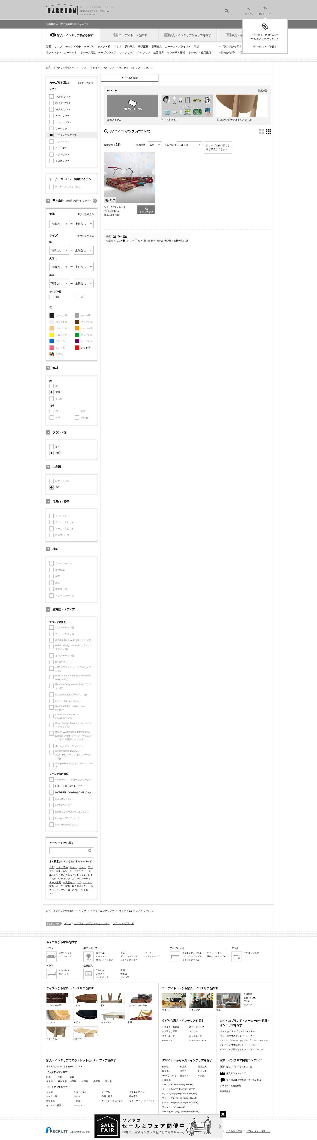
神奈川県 (62, 1081)
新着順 (151, 240)
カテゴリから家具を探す (61, 942)
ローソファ (61, 128)
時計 (196, 46)
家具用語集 (225, 1091)
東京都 (49, 1081)
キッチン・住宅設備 (199, 52)
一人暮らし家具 (169, 1031)
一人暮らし (69, 882)
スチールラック (196, 1027)
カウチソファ (62, 116)
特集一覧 (262, 90)
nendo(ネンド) (169, 1075)
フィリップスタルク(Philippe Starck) (179, 1098)
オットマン (61, 148)
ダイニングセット (137, 1092)
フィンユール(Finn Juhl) (173, 1107)
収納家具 (130, 46)
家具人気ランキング (236, 1073)
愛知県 (108, 1081)
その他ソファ (62, 161)
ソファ (58, 46)
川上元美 (202, 1071)
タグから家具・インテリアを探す (183, 1020)
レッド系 (85, 347)
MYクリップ (265, 10)
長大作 (165, 1071)
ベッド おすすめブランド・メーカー (237, 1036)
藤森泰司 (184, 1075)
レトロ (82, 867)
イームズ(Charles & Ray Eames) (177, 1084)
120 (125, 236)
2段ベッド (64, 974)
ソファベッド (65, 956)
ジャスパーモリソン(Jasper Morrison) (180, 1102)
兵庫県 (96, 1081)
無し (58, 297)
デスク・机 (104, 46)
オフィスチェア (152, 956)
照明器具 (157, 46)
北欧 (51, 867)
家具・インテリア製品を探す (75, 35)
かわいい (65, 878)
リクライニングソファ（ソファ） (92, 923)
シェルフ (124, 977)
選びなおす (88, 83)
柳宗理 (165, 1066)
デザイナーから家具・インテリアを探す (187, 1060)
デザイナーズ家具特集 (230, 1086)
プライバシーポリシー (258, 1131)
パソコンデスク (251, 953)
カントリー (68, 871)
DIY (79, 882)
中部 (60, 1077)
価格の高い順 (181, 240)
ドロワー (193, 1031)
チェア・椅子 (73, 46)
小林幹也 (166, 1080)
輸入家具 (76, 886)
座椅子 (123, 953)
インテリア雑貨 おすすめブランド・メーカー (241, 1049)
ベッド (117, 46)
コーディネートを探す (133, 35)
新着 (48, 46)
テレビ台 (100, 970)
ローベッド (167, 1040)
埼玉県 (73, 1081)
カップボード (195, 1036)
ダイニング (201, 1002)
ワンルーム (249, 1001)
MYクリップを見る (267, 46)
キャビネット (102, 977)
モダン (73, 867)
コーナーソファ (63, 122)
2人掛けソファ (63, 103)
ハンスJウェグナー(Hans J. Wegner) (179, 1093)
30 (114, 236)
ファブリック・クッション (134, 52)
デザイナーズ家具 (170, 1027)
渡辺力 (183, 1071)
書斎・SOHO (250, 998)
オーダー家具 (63, 886)
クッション (79, 1105)
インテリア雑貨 (176, 52)
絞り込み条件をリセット (79, 200)
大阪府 (85, 1081)
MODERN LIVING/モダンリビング (73, 792)
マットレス (64, 970)
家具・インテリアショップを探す (190, 35)
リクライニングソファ (67, 135)
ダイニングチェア (129, 956)
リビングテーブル (190, 960)
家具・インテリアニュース (239, 1067)
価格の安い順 (164, 240)
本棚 (122, 970)
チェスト (100, 974)
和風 (58, 871)
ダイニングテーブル (191, 953)
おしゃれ (76, 878)
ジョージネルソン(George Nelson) (178, 1089)
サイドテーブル (214, 953)
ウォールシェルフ (197, 1040)
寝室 (228, 1002)
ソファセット (62, 154)
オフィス (248, 1004)
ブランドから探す (231, 46)
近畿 (72, 1077)
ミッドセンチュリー (64, 874)
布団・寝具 (107, 1096)
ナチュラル (62, 867)
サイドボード (168, 1036)
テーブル (89, 46)
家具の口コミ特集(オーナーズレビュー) (245, 1080)
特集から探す (228, 52)
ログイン (249, 11)
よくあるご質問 (234, 1131)
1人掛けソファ (63, 96)
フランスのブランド (123, 923)
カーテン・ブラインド (178, 46)
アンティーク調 (58, 1000)
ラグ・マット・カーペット (61, 52)
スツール (100, 953)
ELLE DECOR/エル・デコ (69, 786)
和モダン (81, 874)
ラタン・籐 (64, 890)
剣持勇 (183, 1066)
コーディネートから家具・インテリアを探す (190, 988)
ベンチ (148, 953)
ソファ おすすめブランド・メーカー (237, 1031)
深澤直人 (202, 1066)
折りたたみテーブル (216, 956)
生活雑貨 (158, 52)
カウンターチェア (104, 960)
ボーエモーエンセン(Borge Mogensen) (180, 1111)
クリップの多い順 (136, 240)
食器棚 (123, 974)
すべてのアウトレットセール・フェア (64, 1066)
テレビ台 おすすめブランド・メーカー (238, 1045)
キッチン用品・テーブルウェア (98, 52)
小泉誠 (201, 1075)
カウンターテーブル (191, 956)
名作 (74, 890)
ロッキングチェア (129, 960)
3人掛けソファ (63, 109)
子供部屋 (248, 994)
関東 (48, 1077)
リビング (174, 1002)
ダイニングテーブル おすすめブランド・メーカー (244, 1040)
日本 (57, 446)
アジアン (58, 1017)
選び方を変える (85, 214)
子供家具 (143, 46)
